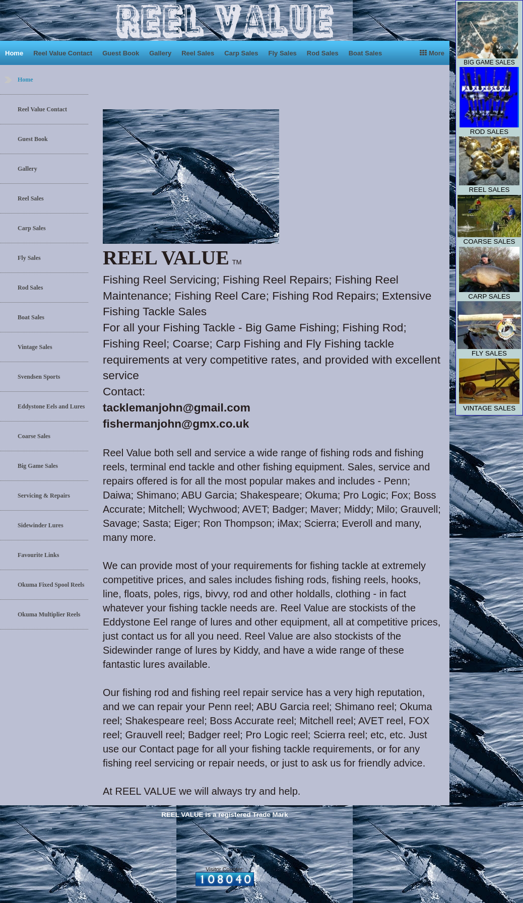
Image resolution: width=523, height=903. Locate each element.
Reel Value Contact (62, 53)
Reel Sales (197, 53)
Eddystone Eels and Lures (51, 406)
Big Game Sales (38, 465)
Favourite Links (38, 555)
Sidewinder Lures (40, 525)
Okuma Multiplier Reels (49, 614)
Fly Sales (282, 53)
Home (14, 53)
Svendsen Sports (39, 376)
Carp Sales (241, 53)
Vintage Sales (35, 347)
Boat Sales (365, 53)
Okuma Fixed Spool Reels (51, 584)
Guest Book (120, 53)
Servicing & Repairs (44, 495)
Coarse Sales (34, 436)
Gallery (160, 53)
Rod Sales (323, 53)
